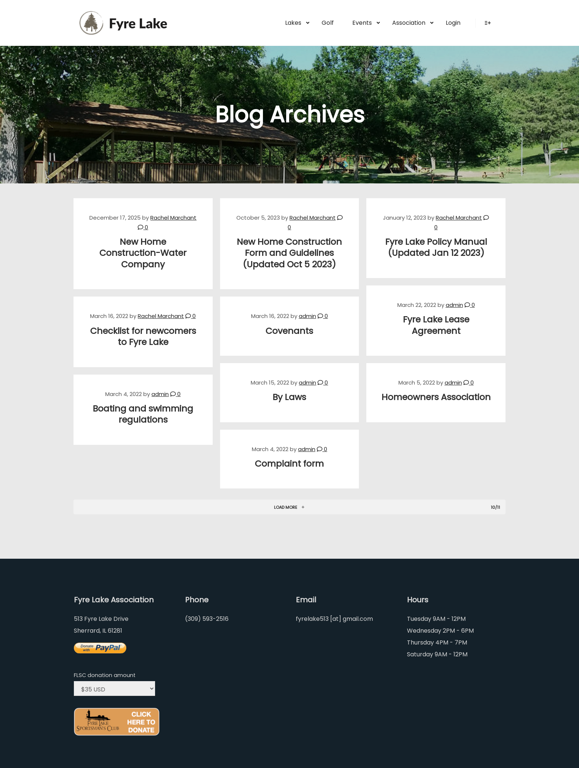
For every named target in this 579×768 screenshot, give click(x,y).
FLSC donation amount (105, 675)
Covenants (289, 331)
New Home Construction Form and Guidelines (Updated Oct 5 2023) (289, 253)
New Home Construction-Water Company (142, 253)
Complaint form (289, 463)
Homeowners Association (436, 397)
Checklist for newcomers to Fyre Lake (143, 336)
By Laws (289, 397)
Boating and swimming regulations (143, 414)
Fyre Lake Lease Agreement (436, 325)
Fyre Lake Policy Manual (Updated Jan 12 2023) (436, 247)
